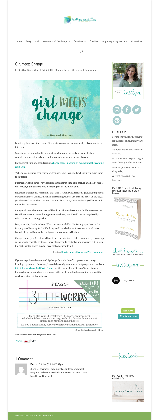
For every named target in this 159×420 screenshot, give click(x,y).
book (37, 41)
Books (58, 70)
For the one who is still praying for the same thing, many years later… (127, 141)
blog (28, 41)
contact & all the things (55, 41)
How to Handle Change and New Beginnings (82, 252)
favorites (78, 41)
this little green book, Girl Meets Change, (35, 268)
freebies (94, 41)
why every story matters (114, 41)
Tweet (19, 341)
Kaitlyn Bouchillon (28, 70)
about (20, 41)
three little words (73, 70)
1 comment (91, 70)
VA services (136, 41)
